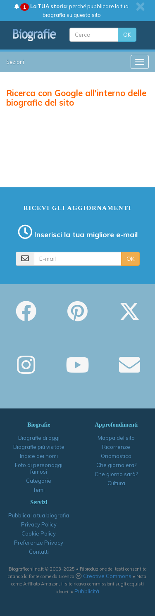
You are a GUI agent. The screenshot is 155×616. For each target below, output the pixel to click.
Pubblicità (86, 591)
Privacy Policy (39, 524)
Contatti (39, 551)
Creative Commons (107, 576)
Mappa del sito (116, 437)
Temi (39, 489)
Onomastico (116, 456)
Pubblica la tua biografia (38, 515)
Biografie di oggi (39, 437)
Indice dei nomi (39, 456)
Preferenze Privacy (38, 542)
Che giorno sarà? (116, 474)
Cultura (116, 483)
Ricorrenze (116, 447)
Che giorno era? (116, 465)
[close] (140, 6)
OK (127, 34)
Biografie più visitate (38, 447)
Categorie (38, 480)
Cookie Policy (38, 533)
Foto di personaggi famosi (38, 468)
